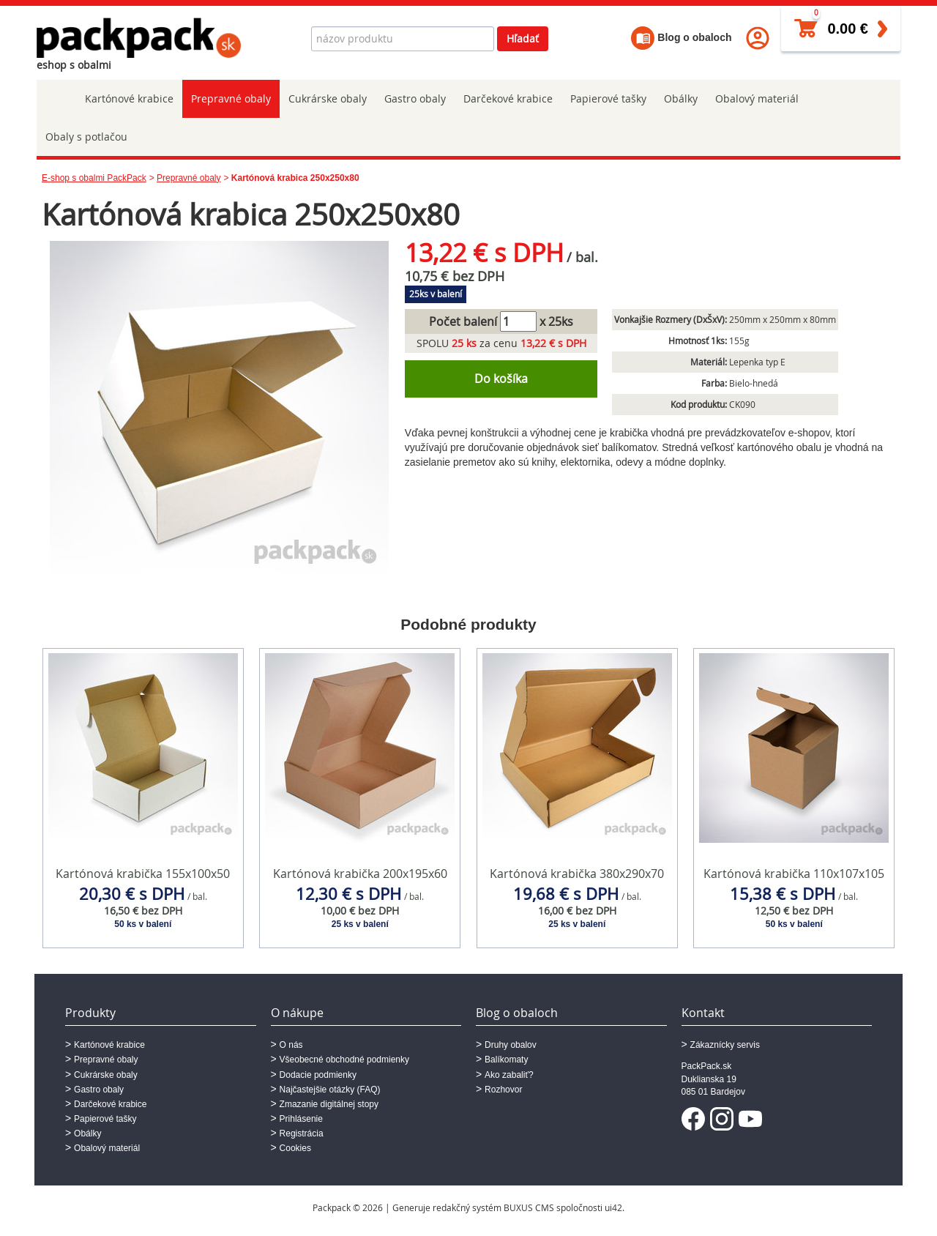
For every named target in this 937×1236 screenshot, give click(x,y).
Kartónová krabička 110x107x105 (793, 873)
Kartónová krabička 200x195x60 (360, 873)
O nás (291, 1045)
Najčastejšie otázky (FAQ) (330, 1089)
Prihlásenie (301, 1119)
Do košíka (501, 379)
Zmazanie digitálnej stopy (329, 1104)
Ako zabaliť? (509, 1075)
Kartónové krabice (129, 98)
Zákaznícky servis (725, 1045)
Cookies (295, 1148)
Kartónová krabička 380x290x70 (577, 873)
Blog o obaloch (681, 37)
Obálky (681, 98)
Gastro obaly (415, 98)
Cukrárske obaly (327, 98)
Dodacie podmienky (318, 1075)
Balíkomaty (506, 1059)
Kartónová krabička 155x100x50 (143, 873)
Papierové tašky (608, 98)
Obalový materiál (757, 98)
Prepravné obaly (231, 98)
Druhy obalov (511, 1045)
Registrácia (302, 1133)
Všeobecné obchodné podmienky (344, 1059)
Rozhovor (503, 1089)
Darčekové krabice (508, 98)
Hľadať (523, 38)
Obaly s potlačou (86, 137)
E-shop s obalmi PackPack (94, 178)
